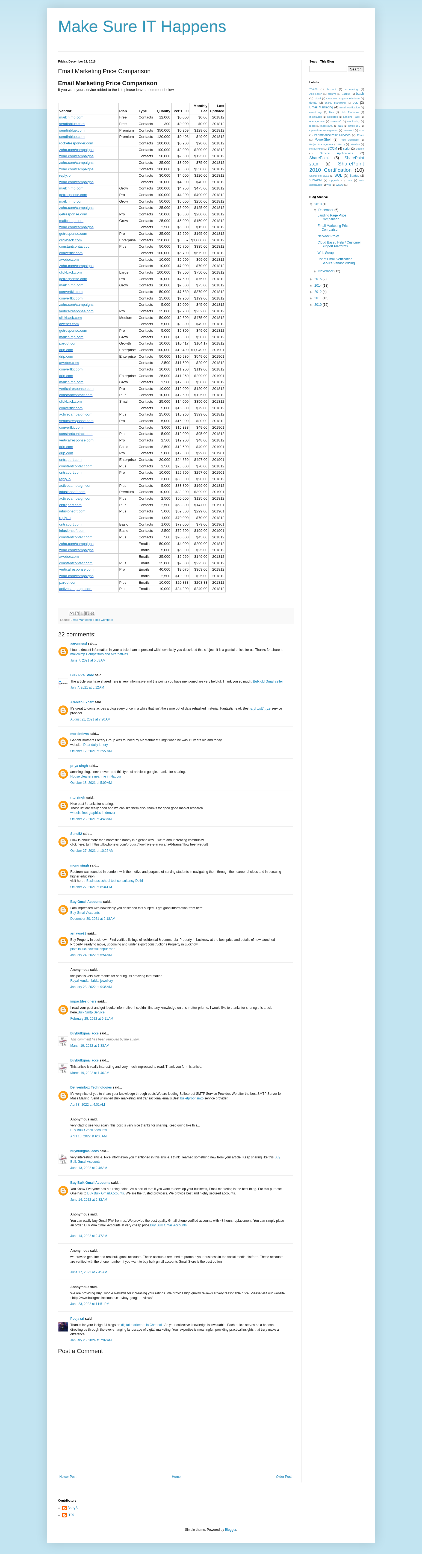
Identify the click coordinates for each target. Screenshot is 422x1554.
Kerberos (332, 116)
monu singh (79, 865)
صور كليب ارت (260, 708)
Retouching (316, 148)
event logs (316, 112)
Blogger (230, 1530)
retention (355, 144)
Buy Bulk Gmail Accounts (88, 1130)
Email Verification (350, 107)
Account (331, 89)
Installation (315, 116)
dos (355, 103)
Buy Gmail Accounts (86, 902)
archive (332, 93)
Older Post (284, 1477)
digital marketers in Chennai (142, 1325)
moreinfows (79, 734)
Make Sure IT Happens (142, 26)
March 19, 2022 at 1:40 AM (89, 1073)
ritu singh (77, 797)
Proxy (341, 144)
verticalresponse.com (76, 311)
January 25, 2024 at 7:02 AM (91, 1340)
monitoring (353, 121)
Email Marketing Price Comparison (333, 228)
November (326, 271)
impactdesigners (83, 1001)
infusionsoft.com (72, 492)
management (317, 121)
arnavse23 (78, 933)
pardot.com (68, 343)
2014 (318, 285)
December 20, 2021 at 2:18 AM (92, 919)
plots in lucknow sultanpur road (93, 949)
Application (315, 93)
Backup (346, 93)
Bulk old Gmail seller (268, 681)
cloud (318, 98)
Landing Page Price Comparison (331, 217)
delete (313, 102)
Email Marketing (81, 619)
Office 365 (354, 125)
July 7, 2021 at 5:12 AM (87, 687)
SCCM (332, 148)
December (326, 210)
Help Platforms (350, 112)
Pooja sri (77, 1319)
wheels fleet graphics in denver (93, 813)
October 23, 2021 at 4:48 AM (91, 819)
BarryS (73, 1508)
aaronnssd (78, 643)
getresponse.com (73, 195)
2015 (318, 279)
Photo (360, 135)
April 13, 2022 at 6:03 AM (88, 1136)
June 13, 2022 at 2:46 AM (88, 1168)
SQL (338, 175)
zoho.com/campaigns (76, 150)
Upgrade (334, 180)
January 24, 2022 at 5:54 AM (91, 955)
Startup (354, 175)
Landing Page (351, 116)
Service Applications (336, 153)
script (346, 148)
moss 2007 (326, 125)
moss (312, 125)
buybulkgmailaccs (84, 1033)
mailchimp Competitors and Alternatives (99, 654)
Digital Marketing (335, 102)
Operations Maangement (323, 130)
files (331, 112)
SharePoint (319, 158)
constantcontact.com (76, 246)
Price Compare (103, 619)
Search (360, 148)
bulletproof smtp (191, 1098)
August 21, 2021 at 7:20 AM (90, 719)
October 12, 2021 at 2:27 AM (91, 751)
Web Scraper (327, 253)
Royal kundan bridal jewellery (91, 981)
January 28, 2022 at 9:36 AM (91, 987)
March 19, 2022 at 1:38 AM (89, 1046)
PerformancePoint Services (332, 135)
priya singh (79, 766)
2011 (318, 298)
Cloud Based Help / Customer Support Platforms (339, 244)
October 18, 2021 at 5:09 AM (91, 783)
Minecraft (335, 121)
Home (176, 1477)
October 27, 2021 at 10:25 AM (92, 851)
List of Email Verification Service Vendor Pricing (336, 261)
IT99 (71, 1515)
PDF (361, 130)
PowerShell (323, 139)
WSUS (340, 184)
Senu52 (76, 834)
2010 (318, 305)
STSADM (315, 180)
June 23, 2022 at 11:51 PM (89, 1304)
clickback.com (70, 240)
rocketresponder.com (76, 143)
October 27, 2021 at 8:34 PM (91, 887)
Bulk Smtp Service (91, 1012)
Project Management (321, 144)
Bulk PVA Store (82, 675)
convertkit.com (71, 253)
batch (360, 94)
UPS (349, 180)
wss (328, 184)
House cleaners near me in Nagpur (95, 776)
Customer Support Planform (343, 98)
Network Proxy (328, 236)
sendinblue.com (72, 124)
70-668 (313, 89)
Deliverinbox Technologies (91, 1087)
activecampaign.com (76, 414)
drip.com (66, 350)
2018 (318, 204)
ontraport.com (70, 460)
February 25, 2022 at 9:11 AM (91, 1019)
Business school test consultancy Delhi (114, 881)
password (348, 130)
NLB (340, 125)
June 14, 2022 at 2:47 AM (88, 1236)
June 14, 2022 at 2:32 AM (88, 1200)
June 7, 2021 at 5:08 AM (87, 660)
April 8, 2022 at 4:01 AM (87, 1105)
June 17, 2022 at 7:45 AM (88, 1272)
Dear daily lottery (95, 745)
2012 (318, 292)
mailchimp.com (71, 117)
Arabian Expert (82, 702)
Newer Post (68, 1477)
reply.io (65, 175)
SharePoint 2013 (319, 175)
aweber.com (69, 259)
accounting (351, 89)
